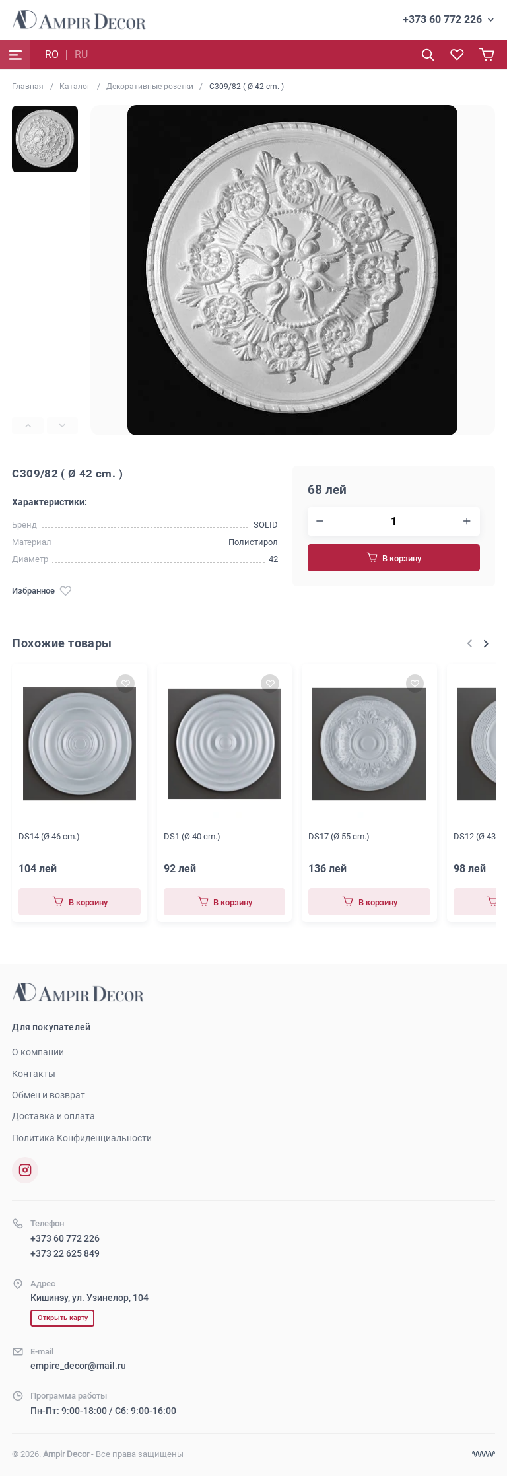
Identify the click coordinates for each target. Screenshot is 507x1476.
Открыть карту (63, 1318)
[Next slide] (62, 425)
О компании (38, 1052)
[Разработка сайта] (483, 1454)
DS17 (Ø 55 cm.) (339, 836)
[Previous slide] (27, 425)
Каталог (74, 86)
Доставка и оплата (53, 1116)
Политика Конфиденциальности (82, 1138)
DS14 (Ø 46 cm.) (49, 836)
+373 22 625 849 (65, 1253)
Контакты (33, 1074)
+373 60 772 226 (442, 19)
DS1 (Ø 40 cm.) (192, 836)
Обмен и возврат (48, 1095)
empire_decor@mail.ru (78, 1365)
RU (81, 54)
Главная (28, 86)
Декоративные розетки (149, 86)
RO (52, 54)
